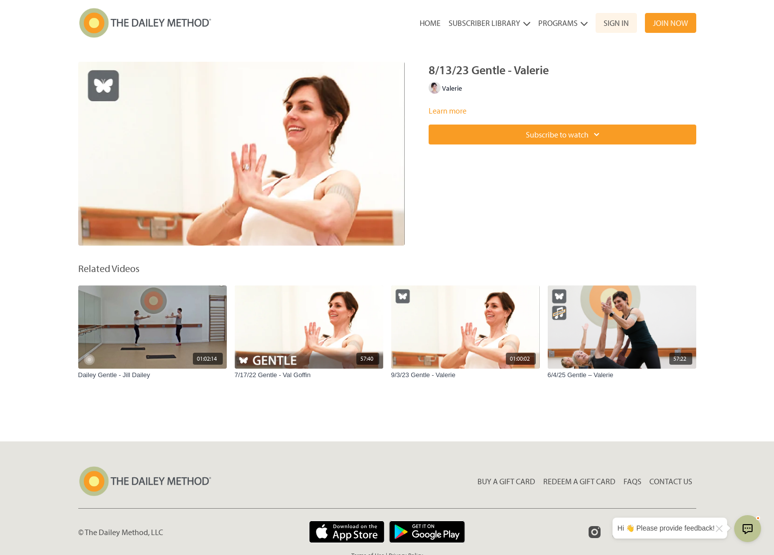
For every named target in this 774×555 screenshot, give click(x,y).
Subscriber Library (489, 23)
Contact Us (670, 481)
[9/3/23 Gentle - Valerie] (465, 375)
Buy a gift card (506, 481)
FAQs (632, 481)
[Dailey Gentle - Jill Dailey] (152, 375)
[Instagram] (595, 532)
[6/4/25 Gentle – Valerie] (622, 375)
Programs (563, 23)
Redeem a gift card (579, 481)
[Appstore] (347, 532)
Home (430, 23)
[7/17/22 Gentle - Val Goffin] (309, 375)
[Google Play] (427, 532)
